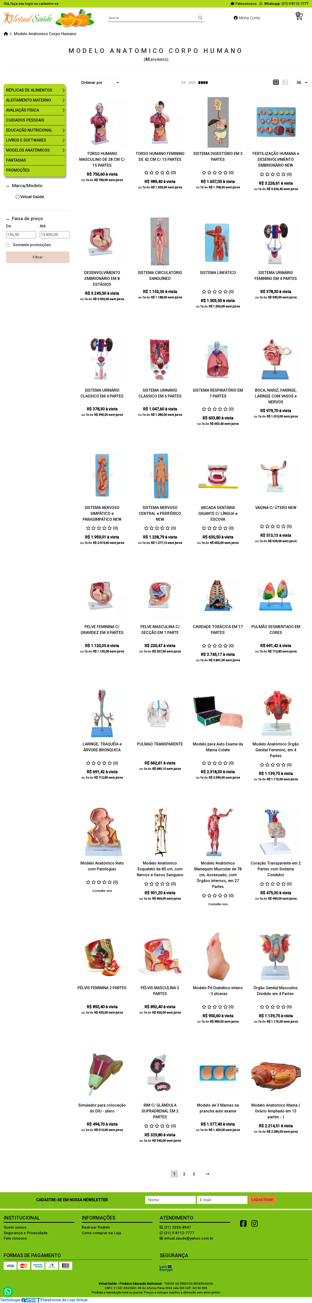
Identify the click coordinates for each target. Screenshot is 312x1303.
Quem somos (15, 1227)
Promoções (18, 170)
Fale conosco (15, 1238)
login (29, 4)
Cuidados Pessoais (25, 120)
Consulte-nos (102, 891)
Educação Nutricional (29, 130)
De (8, 226)
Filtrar (38, 257)
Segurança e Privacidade (26, 1233)
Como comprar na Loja (101, 1233)
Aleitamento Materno (28, 100)
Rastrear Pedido (96, 1227)
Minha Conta (247, 18)
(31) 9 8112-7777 (177, 1233)
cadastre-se (48, 4)
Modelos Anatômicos (28, 150)
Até (43, 226)
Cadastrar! (262, 1200)
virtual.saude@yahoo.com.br (187, 1238)
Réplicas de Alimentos (29, 90)
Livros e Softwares (26, 140)
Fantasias (16, 160)
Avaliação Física (22, 110)
